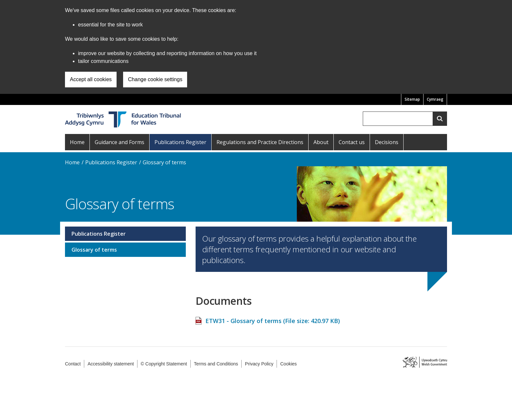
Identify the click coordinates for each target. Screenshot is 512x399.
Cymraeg (435, 99)
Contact (73, 363)
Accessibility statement (111, 363)
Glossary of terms (164, 162)
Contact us (352, 142)
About (320, 142)
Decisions (386, 142)
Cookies (288, 363)
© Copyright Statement (164, 363)
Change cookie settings (155, 79)
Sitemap (412, 99)
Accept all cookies (91, 79)
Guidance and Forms (119, 142)
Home (77, 142)
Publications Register (180, 142)
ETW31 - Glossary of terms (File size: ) (272, 317)
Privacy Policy (259, 363)
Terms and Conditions (216, 363)
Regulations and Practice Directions (259, 142)
